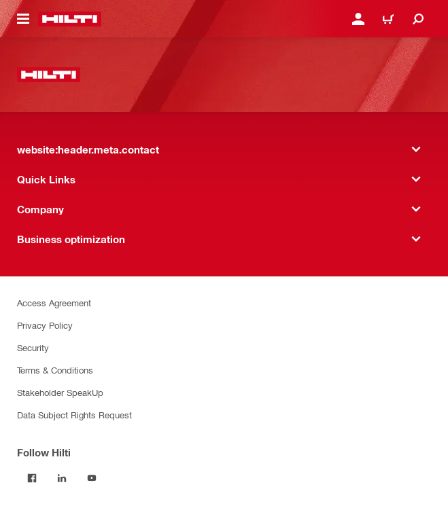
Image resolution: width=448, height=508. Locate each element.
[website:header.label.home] (69, 19)
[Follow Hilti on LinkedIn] (62, 478)
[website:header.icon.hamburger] (23, 19)
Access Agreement (54, 302)
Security (33, 347)
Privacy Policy (45, 325)
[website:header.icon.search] (418, 19)
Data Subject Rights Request (74, 415)
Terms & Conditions (55, 370)
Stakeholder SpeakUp (60, 392)
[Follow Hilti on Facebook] (32, 478)
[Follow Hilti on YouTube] (92, 478)
